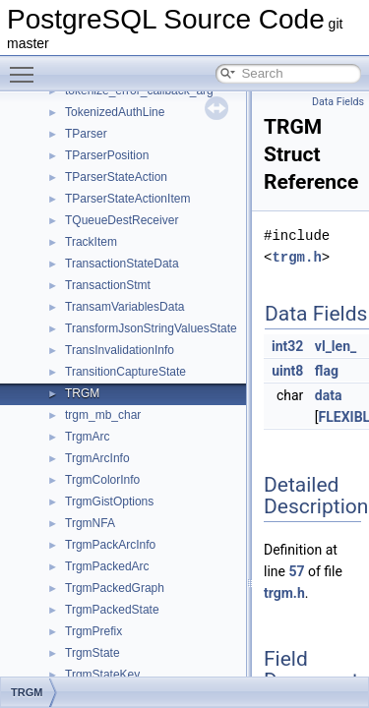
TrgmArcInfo (97, 458)
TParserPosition (107, 155)
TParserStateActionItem (127, 199)
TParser (86, 134)
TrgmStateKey (102, 674)
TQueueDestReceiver (121, 220)
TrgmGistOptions (109, 501)
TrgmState (92, 653)
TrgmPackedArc (107, 566)
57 (296, 571)
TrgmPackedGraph (114, 588)
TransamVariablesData (124, 307)
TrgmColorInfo (102, 480)
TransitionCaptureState (125, 372)
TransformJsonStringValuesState (151, 328)
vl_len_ (335, 346)
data (328, 395)
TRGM (82, 393)
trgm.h (296, 257)
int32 (287, 346)
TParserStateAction (116, 177)
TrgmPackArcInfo (110, 545)
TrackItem (91, 242)
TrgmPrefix (93, 631)
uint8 (287, 371)
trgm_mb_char (103, 415)
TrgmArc (87, 436)
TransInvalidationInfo (119, 350)
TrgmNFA (90, 523)
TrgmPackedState (112, 610)
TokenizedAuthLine (114, 112)
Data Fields (338, 101)
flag (326, 371)
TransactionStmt (108, 285)
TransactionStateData (122, 263)
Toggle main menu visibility (26, 66)
